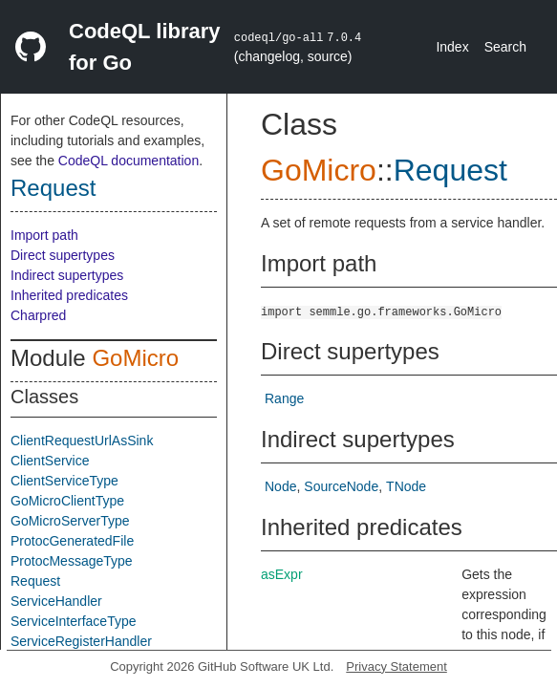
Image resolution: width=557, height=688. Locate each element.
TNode (406, 486)
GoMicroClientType (67, 500)
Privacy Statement (396, 666)
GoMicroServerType (70, 520)
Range (284, 398)
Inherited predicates (69, 295)
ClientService (50, 460)
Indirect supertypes (67, 275)
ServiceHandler (56, 601)
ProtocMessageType (72, 561)
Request (53, 188)
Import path (44, 235)
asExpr (282, 574)
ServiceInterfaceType (74, 621)
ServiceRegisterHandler (81, 641)
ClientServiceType (64, 480)
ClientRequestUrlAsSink (82, 440)
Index (452, 46)
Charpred (38, 315)
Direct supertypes (63, 255)
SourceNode (341, 486)
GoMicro (135, 358)
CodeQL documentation (128, 160)
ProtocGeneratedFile (72, 540)
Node (280, 486)
